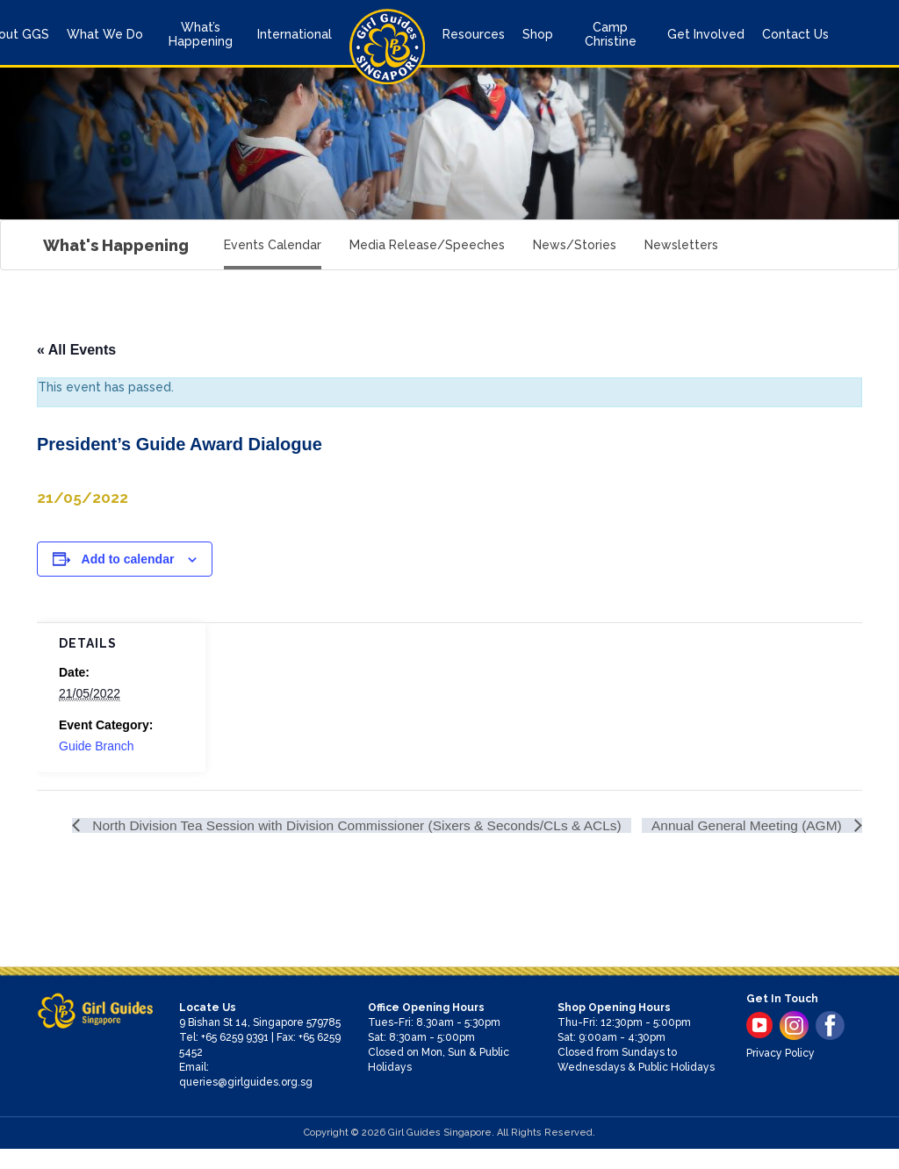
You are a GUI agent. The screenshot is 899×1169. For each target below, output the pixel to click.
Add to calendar (128, 559)
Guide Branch (96, 746)
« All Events (76, 349)
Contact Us (795, 34)
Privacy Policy (780, 1073)
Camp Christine (610, 34)
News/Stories (574, 245)
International (294, 34)
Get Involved (705, 34)
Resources (473, 34)
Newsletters (681, 245)
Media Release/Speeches (427, 245)
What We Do (105, 34)
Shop (537, 34)
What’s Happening (201, 34)
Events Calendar (272, 245)
